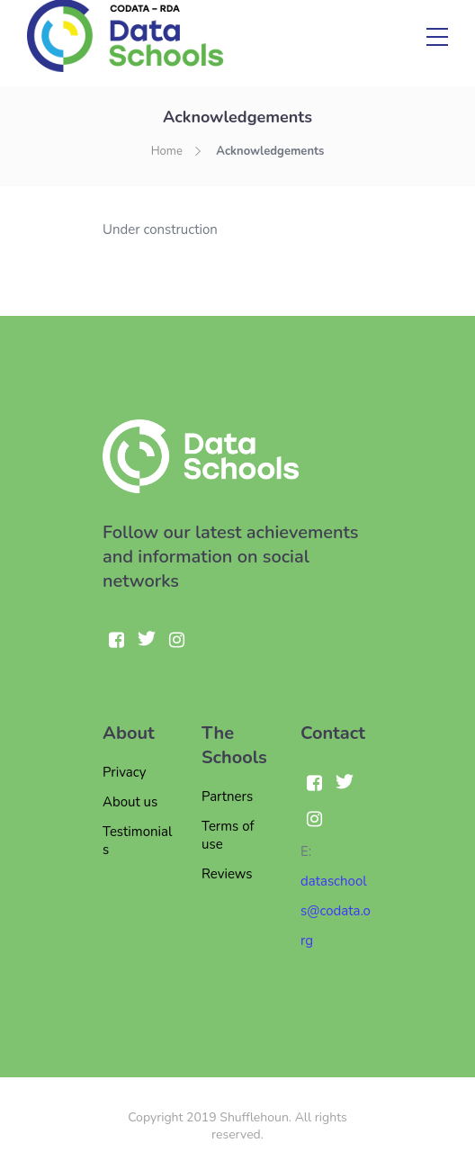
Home (167, 151)
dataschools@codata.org (335, 911)
